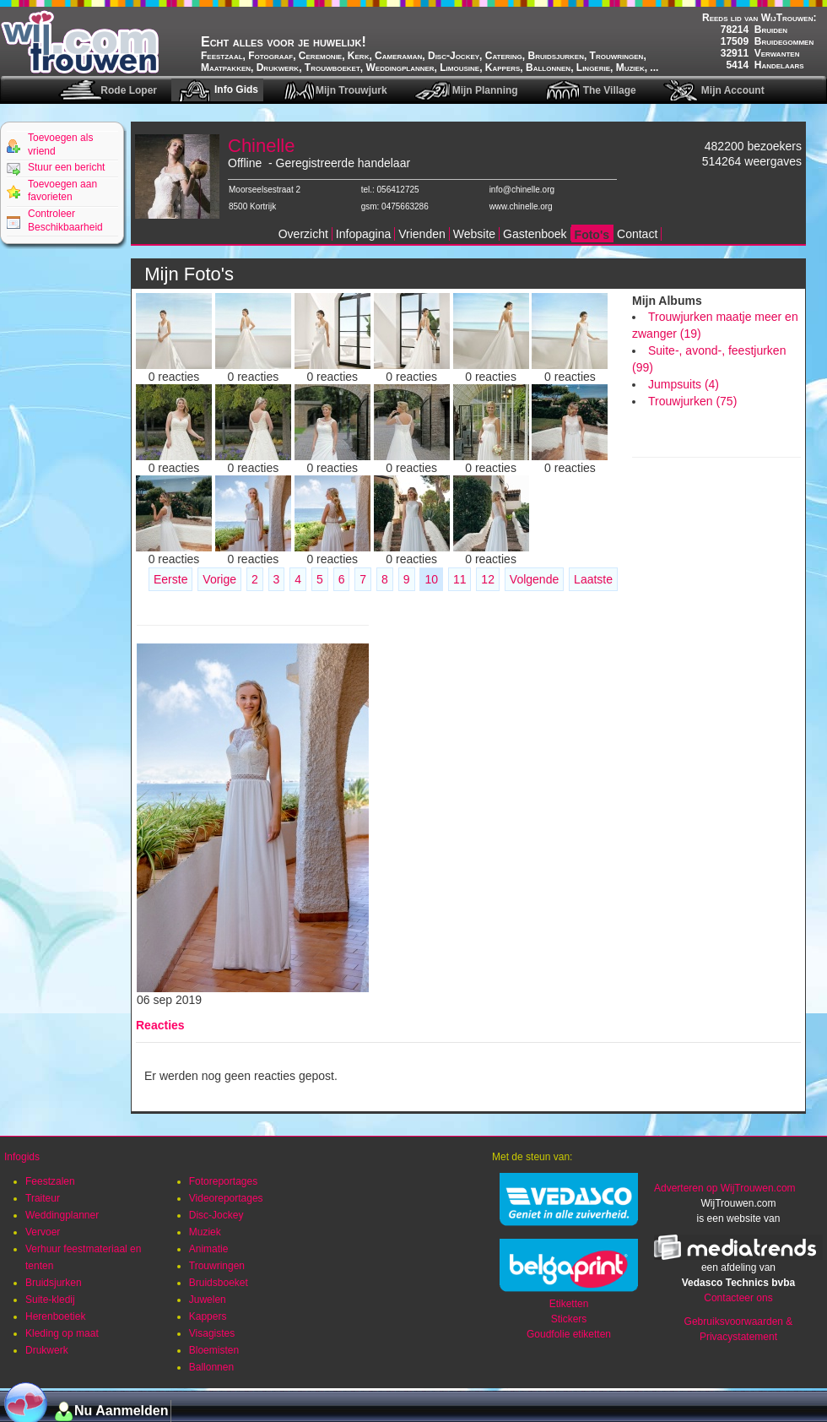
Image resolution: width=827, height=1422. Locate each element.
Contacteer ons (738, 1298)
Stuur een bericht (66, 167)
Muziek (205, 1232)
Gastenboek (535, 234)
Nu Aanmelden (121, 1410)
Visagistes (212, 1333)
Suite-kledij (50, 1299)
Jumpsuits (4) (683, 384)
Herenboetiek (55, 1316)
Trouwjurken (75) (692, 401)
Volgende (534, 579)
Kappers (208, 1316)
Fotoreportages (223, 1181)
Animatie (209, 1249)
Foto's (592, 235)
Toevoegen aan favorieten (62, 191)
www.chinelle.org (521, 206)
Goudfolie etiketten (569, 1334)
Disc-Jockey (216, 1215)
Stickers (569, 1319)
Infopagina (363, 234)
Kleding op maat (62, 1333)
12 (488, 579)
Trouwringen (217, 1266)
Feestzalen (50, 1181)
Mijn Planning (485, 90)
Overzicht (303, 234)
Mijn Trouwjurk (351, 90)
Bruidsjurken (53, 1283)
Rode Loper (128, 90)
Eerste (170, 579)
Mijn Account (733, 90)
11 (460, 579)
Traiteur (42, 1198)
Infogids (22, 1157)
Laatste (593, 579)
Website (474, 234)
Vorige (219, 579)
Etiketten (569, 1304)
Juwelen (207, 1299)
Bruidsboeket (218, 1283)
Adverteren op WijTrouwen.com (725, 1188)
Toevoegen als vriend (60, 144)
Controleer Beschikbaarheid (65, 220)
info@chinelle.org (521, 189)
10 (431, 579)
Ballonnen (211, 1367)
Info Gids (236, 89)
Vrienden (422, 234)
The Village (609, 90)
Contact (637, 234)
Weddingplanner (62, 1215)
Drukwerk (46, 1350)
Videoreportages (226, 1198)
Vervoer (42, 1232)
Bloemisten (214, 1350)
